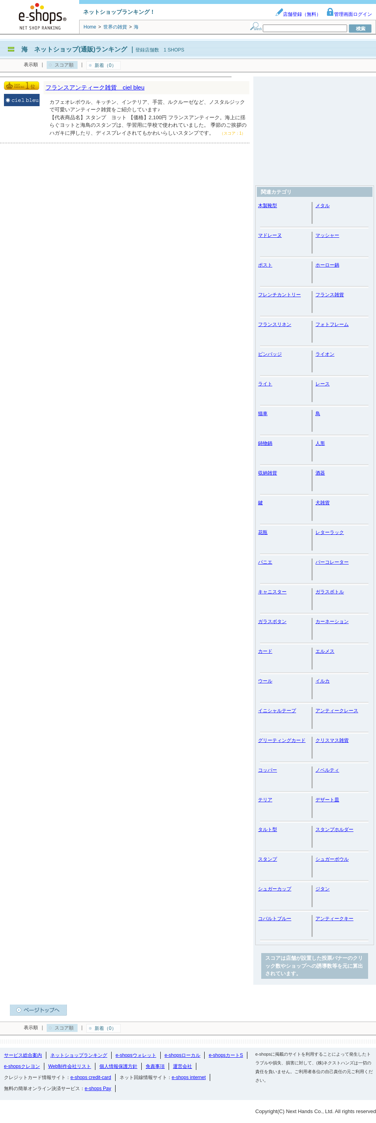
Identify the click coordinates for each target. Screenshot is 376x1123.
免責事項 (155, 1066)
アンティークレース (336, 710)
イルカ (322, 681)
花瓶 (263, 532)
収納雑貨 (267, 473)
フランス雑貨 (329, 294)
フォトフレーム (332, 324)
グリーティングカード (282, 740)
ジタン (322, 889)
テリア (265, 800)
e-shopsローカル (183, 1055)
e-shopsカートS (226, 1055)
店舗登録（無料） (298, 14)
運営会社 (182, 1066)
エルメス (324, 651)
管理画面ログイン (349, 14)
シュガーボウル (332, 859)
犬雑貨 (322, 502)
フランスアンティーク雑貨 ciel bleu (95, 87)
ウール (265, 681)
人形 (320, 443)
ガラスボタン (272, 621)
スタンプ (267, 859)
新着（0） (105, 65)
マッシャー (327, 235)
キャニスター (272, 592)
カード (265, 651)
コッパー (267, 770)
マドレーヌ (270, 235)
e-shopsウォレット (136, 1055)
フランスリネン (274, 324)
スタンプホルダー (334, 829)
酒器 (320, 473)
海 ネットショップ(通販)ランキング (74, 49)
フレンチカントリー (279, 294)
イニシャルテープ (277, 710)
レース (322, 384)
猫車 (263, 413)
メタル (322, 205)
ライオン (324, 354)
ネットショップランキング (78, 1055)
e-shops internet (189, 1077)
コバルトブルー (274, 918)
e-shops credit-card (90, 1077)
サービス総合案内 (23, 1055)
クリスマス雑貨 (332, 740)
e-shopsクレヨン (22, 1066)
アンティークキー (334, 918)
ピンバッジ (270, 354)
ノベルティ (327, 770)
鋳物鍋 (265, 443)
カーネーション (332, 621)
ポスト (265, 265)
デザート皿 (327, 800)
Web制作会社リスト (69, 1066)
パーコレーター (332, 562)
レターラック (329, 532)
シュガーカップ (274, 889)
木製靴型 (267, 205)
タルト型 (267, 829)
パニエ (265, 562)
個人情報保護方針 (118, 1066)
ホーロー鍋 (327, 265)
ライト (265, 384)
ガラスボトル (329, 592)
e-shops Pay (98, 1088)
